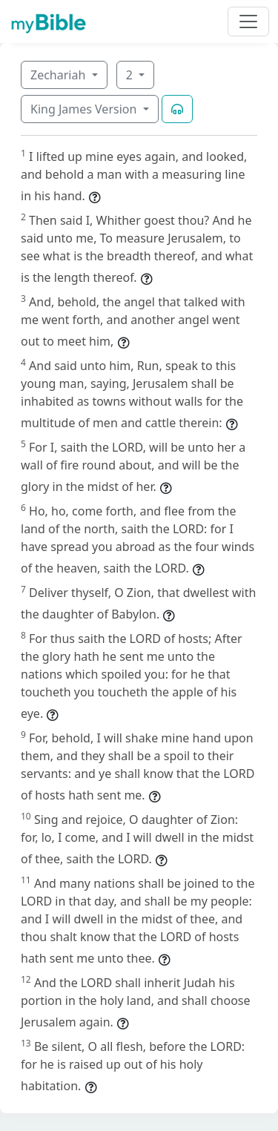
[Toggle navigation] (248, 21)
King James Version (85, 109)
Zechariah (59, 75)
